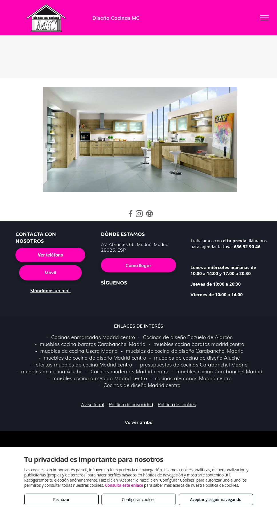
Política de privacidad (131, 404)
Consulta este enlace (124, 485)
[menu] (264, 17)
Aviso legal (92, 404)
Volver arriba (139, 422)
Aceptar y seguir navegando (215, 499)
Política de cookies (177, 404)
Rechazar (61, 499)
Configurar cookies (138, 499)
